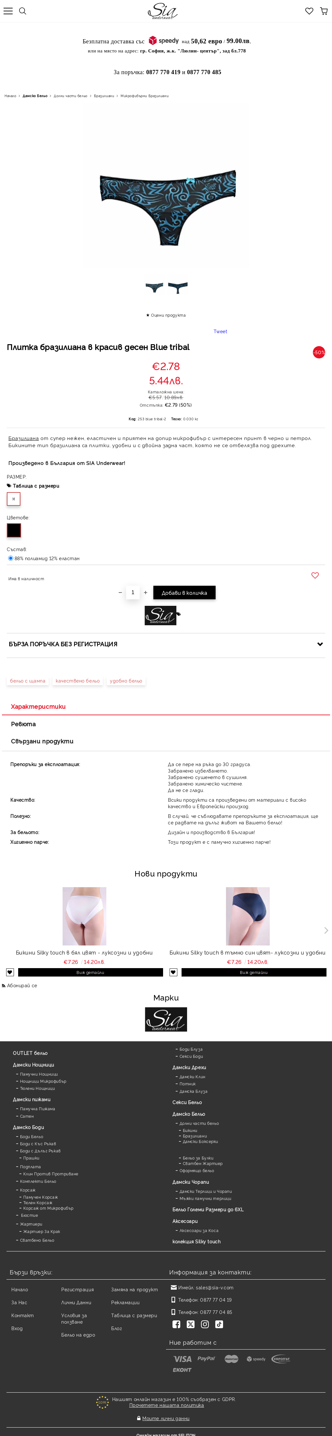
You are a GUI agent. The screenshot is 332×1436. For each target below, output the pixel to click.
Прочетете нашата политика (166, 1405)
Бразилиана (23, 438)
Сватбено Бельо (37, 1240)
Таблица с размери (36, 485)
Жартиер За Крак (41, 1231)
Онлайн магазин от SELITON (166, 1429)
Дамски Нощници (33, 1064)
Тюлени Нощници (37, 1088)
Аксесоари (185, 1221)
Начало (10, 96)
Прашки (31, 1157)
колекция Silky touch (196, 1241)
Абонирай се (22, 985)
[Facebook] (177, 1325)
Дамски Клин (193, 1076)
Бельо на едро (78, 1334)
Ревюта (23, 724)
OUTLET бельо (30, 1053)
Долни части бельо (71, 96)
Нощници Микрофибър (43, 1081)
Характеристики (38, 706)
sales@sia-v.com (214, 1287)
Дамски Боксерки (200, 1141)
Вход (17, 1328)
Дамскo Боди (28, 1127)
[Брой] (133, 592)
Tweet (221, 331)
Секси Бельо (187, 1102)
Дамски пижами (31, 1099)
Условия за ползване (74, 1318)
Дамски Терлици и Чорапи (206, 1191)
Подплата (30, 1166)
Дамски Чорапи (190, 1182)
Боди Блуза (191, 1049)
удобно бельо (126, 680)
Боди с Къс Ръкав (38, 1143)
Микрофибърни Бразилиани (145, 96)
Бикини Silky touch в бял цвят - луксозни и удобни (84, 952)
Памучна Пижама (37, 1108)
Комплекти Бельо (38, 1181)
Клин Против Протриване (50, 1173)
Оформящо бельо (197, 1170)
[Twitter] (192, 1325)
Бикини (190, 1130)
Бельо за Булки (198, 1157)
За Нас (19, 1302)
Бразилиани (104, 96)
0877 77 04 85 (216, 1312)
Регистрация (77, 1289)
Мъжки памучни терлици (205, 1198)
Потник (188, 1083)
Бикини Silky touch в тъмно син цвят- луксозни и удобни (248, 952)
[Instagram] (206, 1325)
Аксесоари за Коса (199, 1230)
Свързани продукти (42, 741)
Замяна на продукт (134, 1289)
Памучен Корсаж (40, 1197)
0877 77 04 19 (215, 1299)
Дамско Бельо (35, 96)
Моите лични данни (166, 1415)
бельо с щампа (27, 680)
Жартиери (31, 1224)
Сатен (27, 1116)
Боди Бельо (31, 1136)
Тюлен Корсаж (38, 1202)
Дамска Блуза (194, 1091)
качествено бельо (78, 680)
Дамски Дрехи (189, 1067)
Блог (116, 1328)
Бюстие (29, 1215)
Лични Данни (76, 1302)
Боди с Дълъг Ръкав (40, 1150)
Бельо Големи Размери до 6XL (207, 1209)
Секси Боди (191, 1056)
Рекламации (125, 1302)
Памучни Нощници (39, 1074)
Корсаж (28, 1190)
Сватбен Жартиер (203, 1163)
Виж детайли (90, 972)
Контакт (22, 1315)
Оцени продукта (168, 315)
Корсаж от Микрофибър (48, 1208)
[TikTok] (220, 1325)
